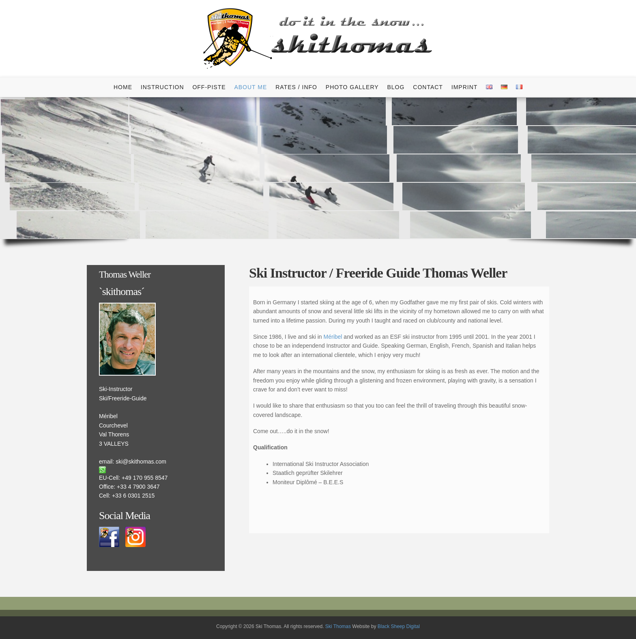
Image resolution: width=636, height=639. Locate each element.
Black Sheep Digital (399, 626)
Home (123, 87)
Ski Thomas (338, 626)
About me (250, 87)
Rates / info (296, 87)
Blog (395, 87)
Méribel (333, 336)
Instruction (162, 87)
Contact (428, 87)
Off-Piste (209, 87)
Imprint (464, 87)
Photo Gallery (352, 87)
